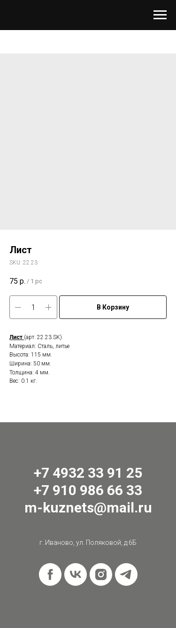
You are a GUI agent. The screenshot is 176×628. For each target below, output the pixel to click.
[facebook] (50, 574)
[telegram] (126, 574)
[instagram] (101, 574)
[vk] (75, 574)
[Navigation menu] (160, 15)
